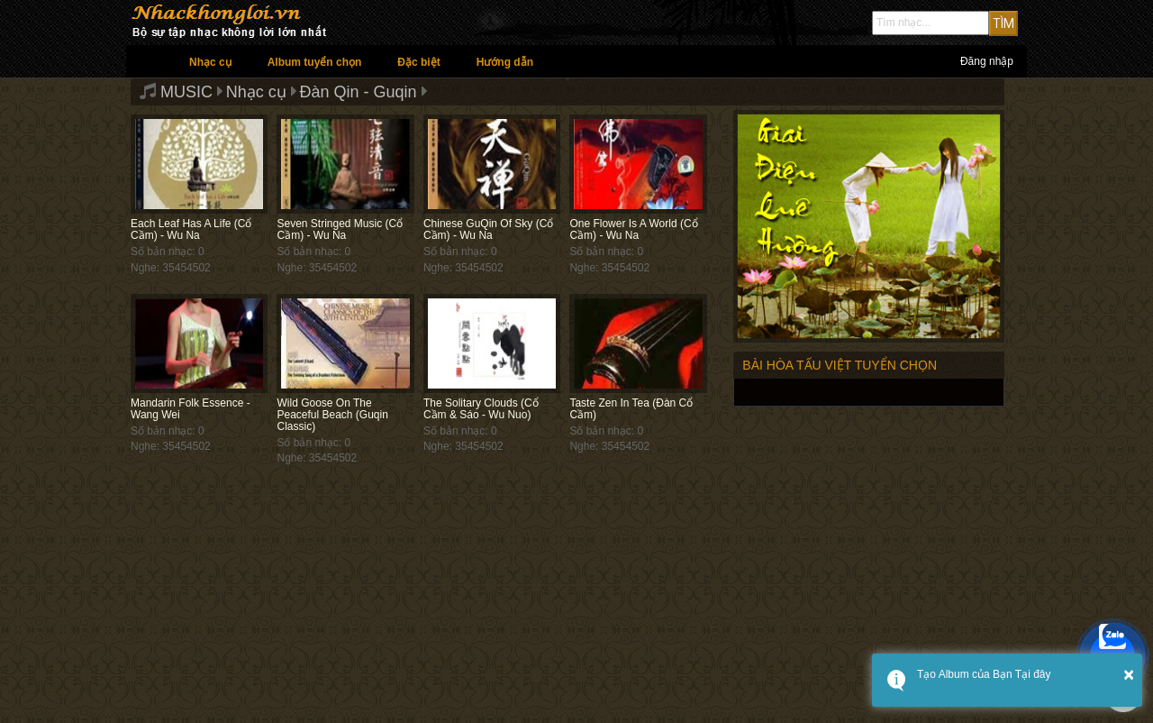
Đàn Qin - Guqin (358, 92)
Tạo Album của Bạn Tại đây (984, 674)
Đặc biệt (418, 62)
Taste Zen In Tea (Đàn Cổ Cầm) (631, 409)
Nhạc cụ (210, 62)
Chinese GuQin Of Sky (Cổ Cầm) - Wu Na (488, 229)
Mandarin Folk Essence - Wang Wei (190, 409)
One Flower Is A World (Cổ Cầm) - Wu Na (633, 229)
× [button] (1128, 674)
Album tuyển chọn (315, 62)
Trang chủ (148, 61)
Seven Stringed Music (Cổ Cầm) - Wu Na (340, 229)
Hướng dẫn (505, 62)
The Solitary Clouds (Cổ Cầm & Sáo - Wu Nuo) (481, 409)
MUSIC (186, 92)
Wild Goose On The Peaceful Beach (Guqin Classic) (332, 415)
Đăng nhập (986, 61)
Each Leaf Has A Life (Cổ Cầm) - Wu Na (191, 229)
